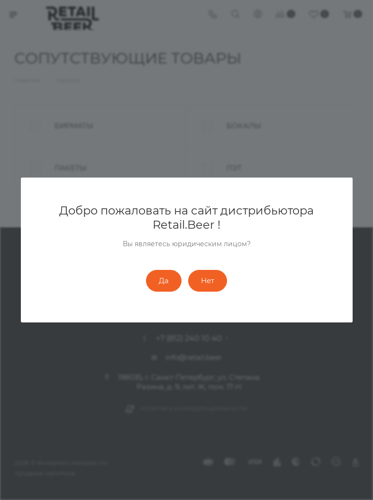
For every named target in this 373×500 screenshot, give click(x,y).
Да (164, 280)
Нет (207, 280)
